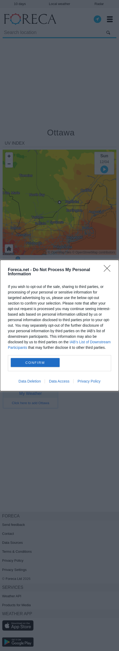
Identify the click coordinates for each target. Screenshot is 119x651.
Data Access (59, 381)
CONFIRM (35, 363)
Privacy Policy (88, 381)
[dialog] (59, 325)
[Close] (109, 270)
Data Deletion (30, 381)
